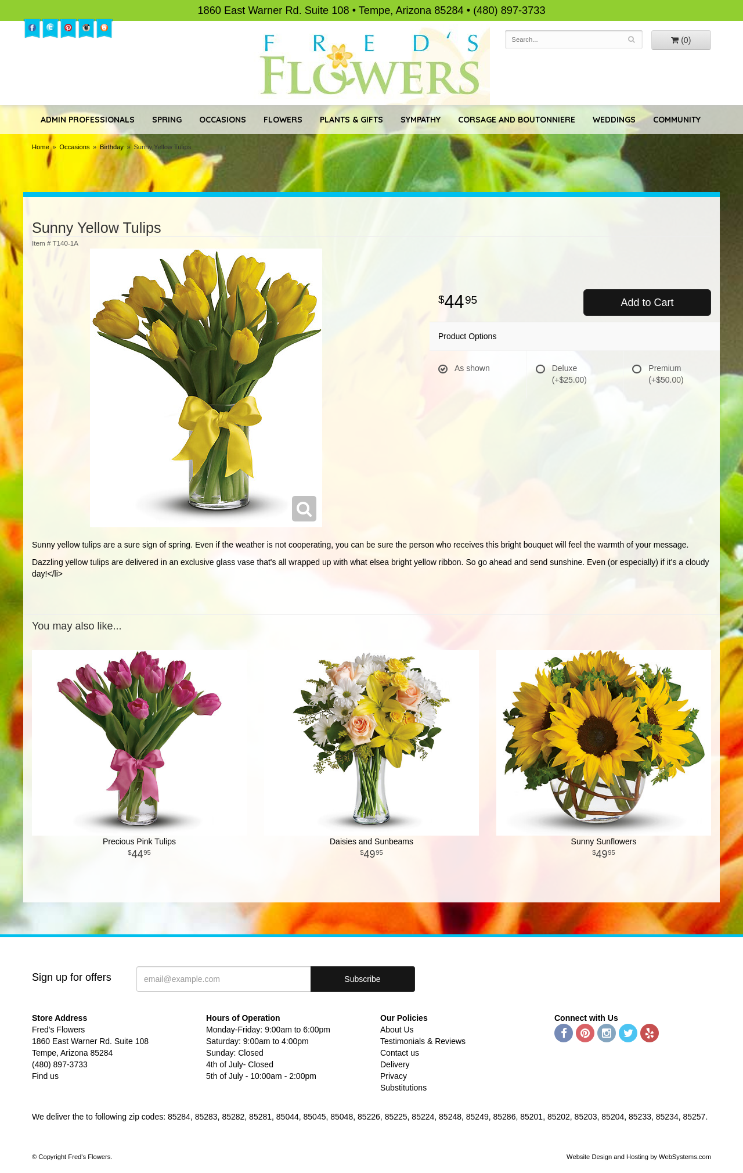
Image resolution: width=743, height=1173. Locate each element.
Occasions (222, 119)
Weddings (614, 119)
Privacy (393, 1076)
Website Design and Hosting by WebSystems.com (639, 1156)
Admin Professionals (88, 119)
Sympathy (421, 119)
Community (677, 119)
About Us (397, 1029)
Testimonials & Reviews (423, 1041)
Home (40, 146)
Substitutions (403, 1087)
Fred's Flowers (372, 64)
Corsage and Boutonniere (516, 119)
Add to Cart (647, 302)
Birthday (112, 146)
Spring (167, 119)
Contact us (399, 1052)
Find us (45, 1076)
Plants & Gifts (351, 119)
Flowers (283, 119)
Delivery (395, 1064)
